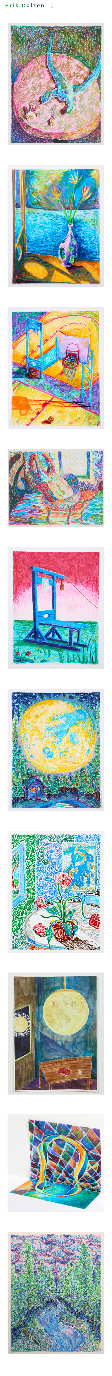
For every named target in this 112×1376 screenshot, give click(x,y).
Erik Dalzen (25, 5)
